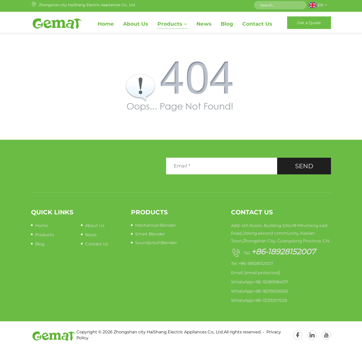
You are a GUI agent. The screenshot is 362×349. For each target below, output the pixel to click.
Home (106, 24)
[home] (57, 22)
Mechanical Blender (155, 225)
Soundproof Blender (156, 242)
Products (169, 24)
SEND (304, 166)
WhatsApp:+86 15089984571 (259, 282)
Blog (227, 24)
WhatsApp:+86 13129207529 (259, 300)
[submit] (300, 5)
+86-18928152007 (283, 251)
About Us (135, 24)
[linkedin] (312, 335)
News (204, 24)
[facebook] (297, 335)
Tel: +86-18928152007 (252, 263)
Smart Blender (150, 234)
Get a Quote (309, 22)
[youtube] (326, 335)
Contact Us (257, 24)
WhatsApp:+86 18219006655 (259, 291)
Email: (255, 272)
